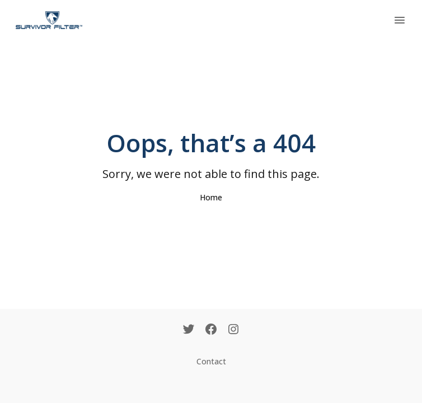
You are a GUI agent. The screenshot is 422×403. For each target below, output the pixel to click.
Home (211, 197)
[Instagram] (233, 330)
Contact (211, 361)
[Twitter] (188, 330)
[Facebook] (211, 330)
